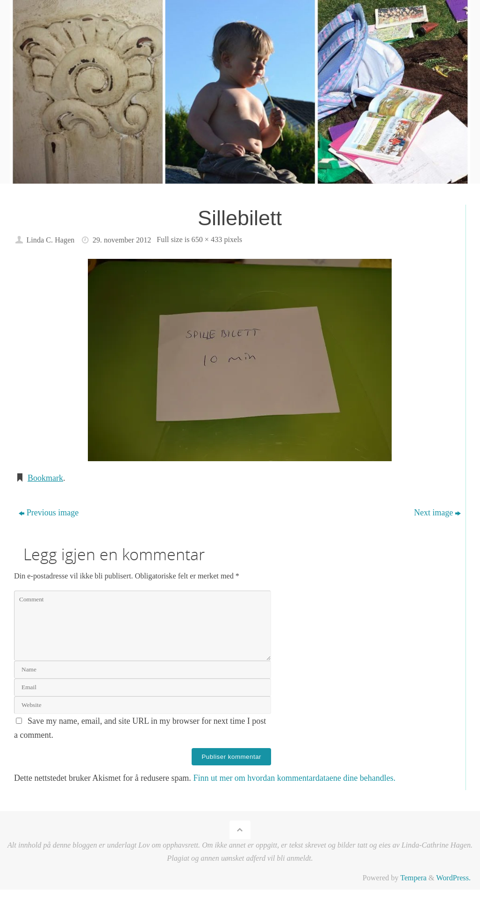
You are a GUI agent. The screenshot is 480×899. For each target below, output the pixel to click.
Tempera (413, 878)
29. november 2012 (122, 240)
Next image (437, 512)
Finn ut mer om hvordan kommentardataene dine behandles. (294, 778)
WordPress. (453, 878)
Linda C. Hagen (50, 240)
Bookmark (45, 478)
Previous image (49, 512)
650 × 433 (207, 239)
